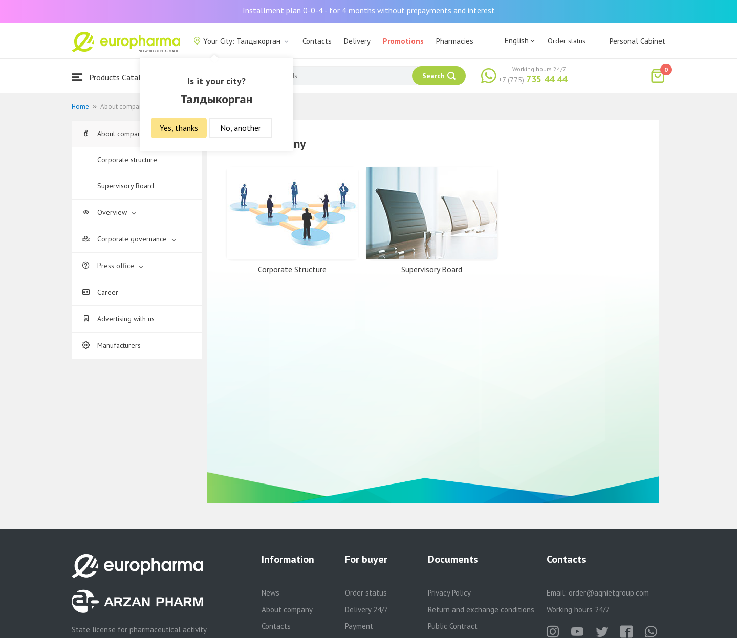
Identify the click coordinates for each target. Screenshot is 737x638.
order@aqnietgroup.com (609, 593)
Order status (567, 41)
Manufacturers (111, 345)
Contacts (317, 41)
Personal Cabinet (637, 41)
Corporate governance (129, 239)
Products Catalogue (115, 77)
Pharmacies (454, 41)
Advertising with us (118, 318)
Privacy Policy (449, 593)
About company (118, 133)
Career (100, 292)
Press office (112, 265)
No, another (240, 128)
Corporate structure (127, 159)
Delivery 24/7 (366, 609)
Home (80, 106)
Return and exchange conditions (481, 609)
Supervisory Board (125, 185)
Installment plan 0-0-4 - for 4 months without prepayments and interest (369, 10)
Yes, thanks (179, 128)
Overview (109, 212)
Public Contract (453, 626)
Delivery (357, 41)
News (270, 593)
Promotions (403, 41)
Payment (359, 626)
